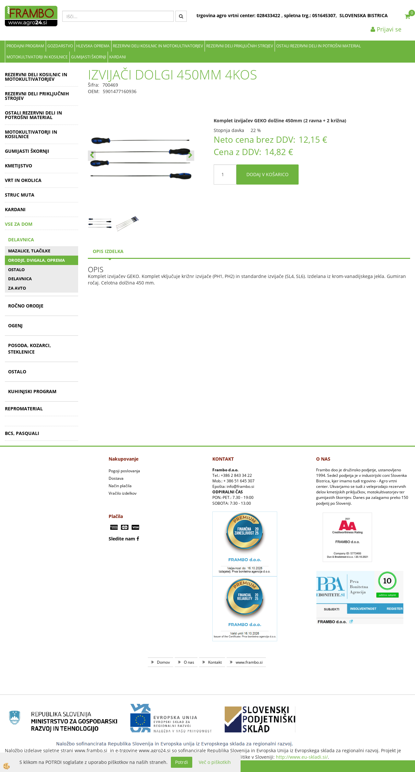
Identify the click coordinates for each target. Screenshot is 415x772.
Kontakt (215, 662)
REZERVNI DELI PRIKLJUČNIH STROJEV (239, 46)
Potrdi (181, 762)
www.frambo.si (249, 662)
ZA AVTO (17, 288)
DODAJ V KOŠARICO (267, 174)
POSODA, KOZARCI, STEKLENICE (29, 348)
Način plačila (120, 486)
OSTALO (16, 269)
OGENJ (15, 325)
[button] (190, 156)
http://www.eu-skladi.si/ (302, 757)
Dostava (116, 478)
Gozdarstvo (60, 46)
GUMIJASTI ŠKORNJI (88, 57)
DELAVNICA (21, 239)
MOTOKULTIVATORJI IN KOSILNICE (37, 57)
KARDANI (117, 57)
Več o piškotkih (215, 762)
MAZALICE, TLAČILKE (29, 251)
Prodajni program (25, 46)
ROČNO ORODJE (25, 306)
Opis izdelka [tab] (108, 251)
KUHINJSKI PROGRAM (32, 391)
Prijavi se (386, 29)
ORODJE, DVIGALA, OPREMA (36, 260)
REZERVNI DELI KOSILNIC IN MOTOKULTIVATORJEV (158, 46)
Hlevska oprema (93, 46)
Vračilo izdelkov (122, 493)
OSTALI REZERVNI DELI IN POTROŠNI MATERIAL (318, 46)
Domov (163, 662)
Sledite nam (122, 539)
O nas (189, 662)
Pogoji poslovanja (124, 471)
